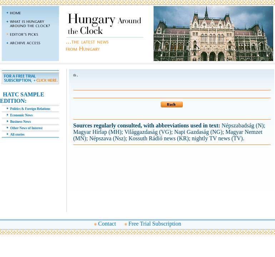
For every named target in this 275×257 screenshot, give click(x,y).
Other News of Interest (26, 128)
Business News (20, 122)
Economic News (21, 115)
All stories (17, 134)
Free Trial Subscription (155, 224)
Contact (107, 224)
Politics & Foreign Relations (30, 109)
